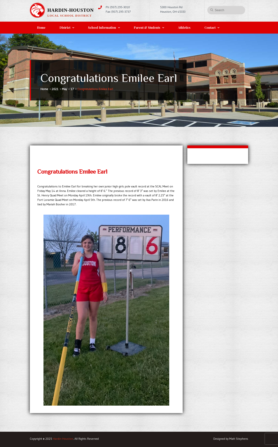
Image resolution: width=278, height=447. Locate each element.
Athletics (184, 27)
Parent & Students (147, 27)
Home (41, 27)
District (65, 27)
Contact (209, 27)
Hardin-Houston (70, 10)
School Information (102, 27)
